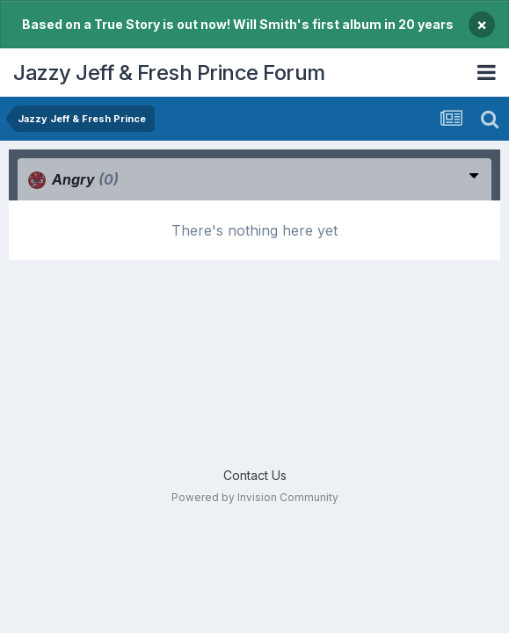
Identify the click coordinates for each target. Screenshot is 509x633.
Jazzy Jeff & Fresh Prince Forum (169, 72)
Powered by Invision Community (254, 497)
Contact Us (255, 475)
